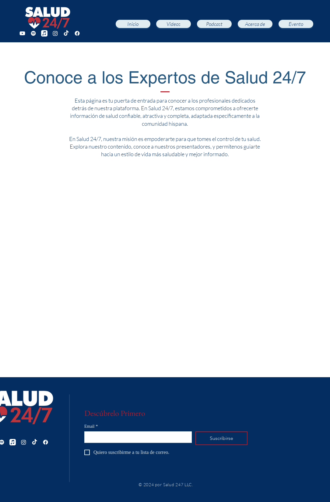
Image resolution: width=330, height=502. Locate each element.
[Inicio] (133, 24)
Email (91, 426)
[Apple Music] (44, 33)
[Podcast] (214, 24)
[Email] (136, 436)
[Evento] (296, 24)
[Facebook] (77, 33)
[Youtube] (22, 33)
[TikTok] (66, 33)
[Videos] (173, 24)
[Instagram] (55, 33)
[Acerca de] (255, 24)
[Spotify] (33, 33)
